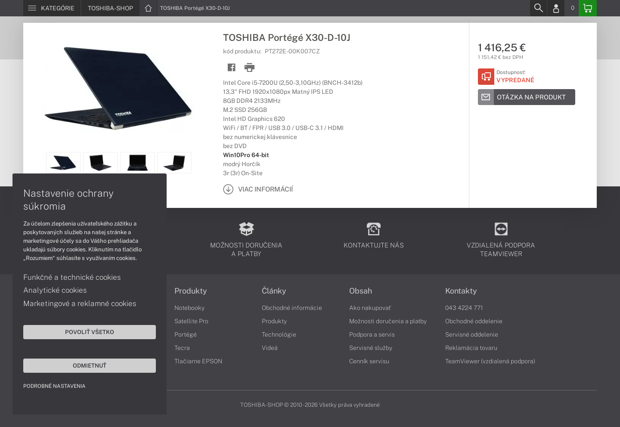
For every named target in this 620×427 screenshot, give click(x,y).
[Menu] (52, 8)
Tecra (182, 347)
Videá (270, 347)
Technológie (279, 334)
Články (274, 291)
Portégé (185, 334)
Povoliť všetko (81, 331)
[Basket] (588, 8)
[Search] (538, 8)
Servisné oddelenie (471, 334)
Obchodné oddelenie (473, 321)
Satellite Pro (191, 321)
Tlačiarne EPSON (198, 361)
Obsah (360, 291)
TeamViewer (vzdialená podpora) (490, 361)
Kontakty (461, 291)
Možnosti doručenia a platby (388, 321)
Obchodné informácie (292, 307)
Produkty (190, 291)
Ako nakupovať (370, 307)
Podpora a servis (372, 334)
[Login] (555, 8)
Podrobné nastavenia (55, 386)
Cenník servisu (369, 361)
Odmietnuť (82, 365)
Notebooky (189, 307)
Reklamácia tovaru (471, 347)
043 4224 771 (464, 307)
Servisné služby (370, 347)
